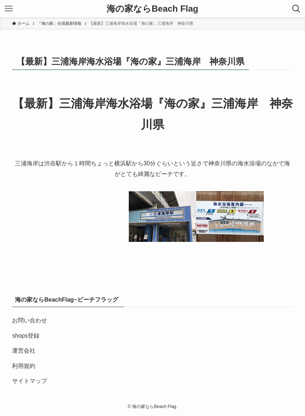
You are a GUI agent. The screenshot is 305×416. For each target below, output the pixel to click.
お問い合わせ (29, 320)
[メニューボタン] (9, 8)
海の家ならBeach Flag (152, 8)
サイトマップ (29, 381)
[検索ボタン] (296, 8)
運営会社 (23, 351)
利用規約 (23, 366)
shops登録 (25, 336)
